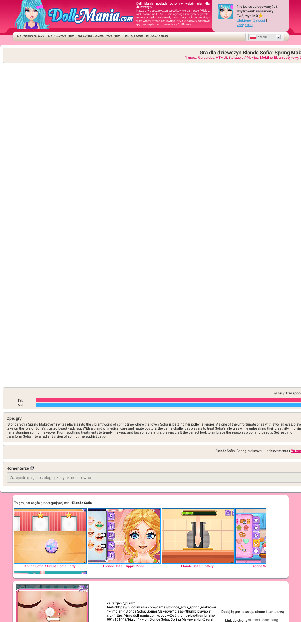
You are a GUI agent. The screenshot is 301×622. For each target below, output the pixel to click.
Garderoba (206, 58)
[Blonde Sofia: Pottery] (198, 536)
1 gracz (191, 58)
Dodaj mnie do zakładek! (146, 36)
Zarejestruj (245, 25)
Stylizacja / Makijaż (244, 58)
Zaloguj (259, 20)
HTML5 (221, 58)
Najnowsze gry (30, 36)
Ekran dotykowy (286, 58)
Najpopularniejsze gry (99, 36)
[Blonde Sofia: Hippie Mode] (124, 536)
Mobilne (266, 58)
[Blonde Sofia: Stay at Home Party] (50, 536)
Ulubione (244, 20)
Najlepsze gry (61, 36)
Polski (258, 37)
